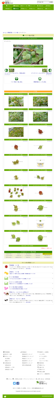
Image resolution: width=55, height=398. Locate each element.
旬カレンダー (32, 5)
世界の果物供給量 (26, 365)
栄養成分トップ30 (9, 367)
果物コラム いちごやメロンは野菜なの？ (19, 292)
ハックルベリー (28, 255)
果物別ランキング (26, 358)
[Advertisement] (27, 21)
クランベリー (37, 253)
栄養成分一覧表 (9, 369)
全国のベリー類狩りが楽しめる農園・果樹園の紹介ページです (22, 273)
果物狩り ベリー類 (14, 271)
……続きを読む (27, 268)
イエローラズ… (9, 253)
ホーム (8, 5)
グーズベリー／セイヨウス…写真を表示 (15, 73)
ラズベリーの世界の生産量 (16, 282)
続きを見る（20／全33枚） (34, 245)
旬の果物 (7, 358)
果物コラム (24, 8)
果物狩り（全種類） (43, 352)
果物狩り (8, 8)
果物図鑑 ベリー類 (14, 265)
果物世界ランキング (27, 363)
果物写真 (16, 8)
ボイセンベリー (19, 257)
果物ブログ (32, 8)
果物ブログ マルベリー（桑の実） (18, 298)
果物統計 (48, 5)
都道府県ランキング (27, 360)
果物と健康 (41, 371)
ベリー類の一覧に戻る (16, 82)
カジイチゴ (28, 253)
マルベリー (28, 257)
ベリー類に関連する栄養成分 (16, 287)
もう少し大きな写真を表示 (28, 66)
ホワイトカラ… (9, 257)
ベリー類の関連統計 (14, 277)
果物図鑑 (16, 5)
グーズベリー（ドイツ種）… (40, 200)
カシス (18, 253)
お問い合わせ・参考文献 (43, 379)
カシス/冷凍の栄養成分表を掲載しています (18, 288)
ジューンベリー (9, 255)
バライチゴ (38, 255)
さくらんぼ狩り (43, 356)
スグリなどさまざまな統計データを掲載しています (20, 278)
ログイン (48, 8)
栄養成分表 (40, 5)
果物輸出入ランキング (27, 356)
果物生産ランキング (27, 354)
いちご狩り (42, 354)
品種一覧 (40, 8)
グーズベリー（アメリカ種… (40, 124)
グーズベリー (7, 74)
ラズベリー (38, 257)
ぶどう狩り (42, 358)
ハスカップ (18, 255)
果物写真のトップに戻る (40, 82)
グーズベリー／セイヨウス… (16, 94)
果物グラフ (8, 360)
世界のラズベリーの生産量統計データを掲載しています (21, 283)
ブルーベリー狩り (43, 360)
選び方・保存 (24, 5)
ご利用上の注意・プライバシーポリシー (24, 379)
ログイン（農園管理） (44, 373)
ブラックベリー (47, 255)
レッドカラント (47, 257)
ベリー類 (15, 32)
